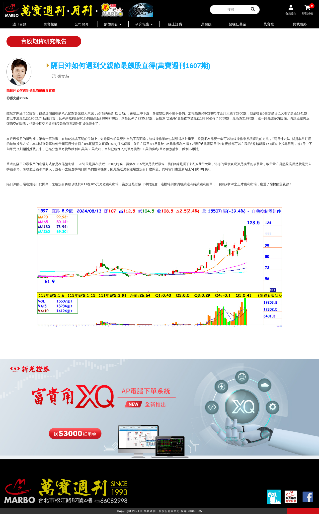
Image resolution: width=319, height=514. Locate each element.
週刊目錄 (19, 24)
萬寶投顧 (51, 24)
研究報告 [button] (144, 24)
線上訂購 (175, 24)
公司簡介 (82, 24)
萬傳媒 (206, 24)
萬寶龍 (268, 24)
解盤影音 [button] (113, 24)
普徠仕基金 (237, 24)
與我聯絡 (300, 24)
